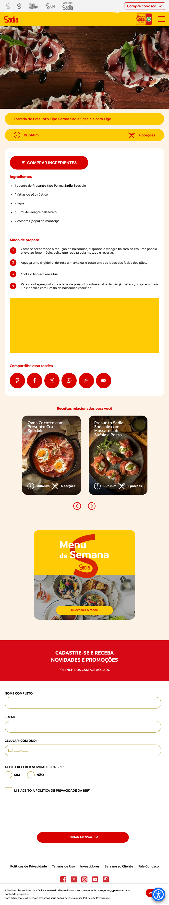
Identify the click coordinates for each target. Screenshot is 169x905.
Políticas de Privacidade (28, 866)
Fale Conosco (148, 866)
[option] (51, 455)
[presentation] (42, 812)
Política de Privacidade (96, 898)
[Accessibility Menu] (158, 894)
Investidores (89, 866)
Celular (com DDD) (20, 741)
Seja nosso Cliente (119, 866)
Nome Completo (19, 693)
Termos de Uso (63, 866)
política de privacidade (56, 791)
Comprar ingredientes (49, 162)
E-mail (10, 717)
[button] (77, 506)
